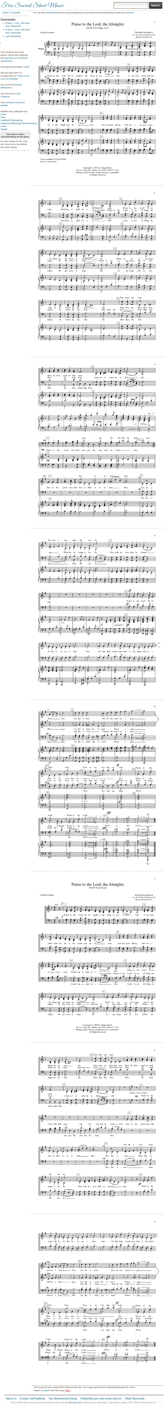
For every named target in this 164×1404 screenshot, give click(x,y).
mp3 (8, 36)
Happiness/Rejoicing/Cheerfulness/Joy (19, 123)
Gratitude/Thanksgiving (12, 120)
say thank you (11, 58)
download (15, 26)
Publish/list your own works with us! (101, 1398)
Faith (3, 117)
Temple (4, 129)
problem (46, 1390)
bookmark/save (53, 12)
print (8, 26)
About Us (11, 1398)
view (27, 23)
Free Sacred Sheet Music (32, 5)
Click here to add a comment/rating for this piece (15, 135)
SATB (26, 67)
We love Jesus (75, 1402)
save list (130, 12)
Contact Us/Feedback (32, 1398)
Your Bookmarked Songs (62, 1398)
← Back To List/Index (11, 12)
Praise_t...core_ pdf (15, 23)
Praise (4, 126)
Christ (3, 114)
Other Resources (135, 1398)
